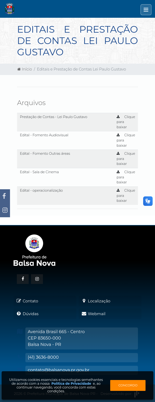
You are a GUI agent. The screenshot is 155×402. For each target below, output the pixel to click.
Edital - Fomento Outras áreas (45, 153)
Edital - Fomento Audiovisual (44, 135)
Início (24, 69)
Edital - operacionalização (41, 190)
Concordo (128, 385)
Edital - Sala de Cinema (39, 172)
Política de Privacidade (71, 383)
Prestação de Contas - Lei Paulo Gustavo (53, 117)
